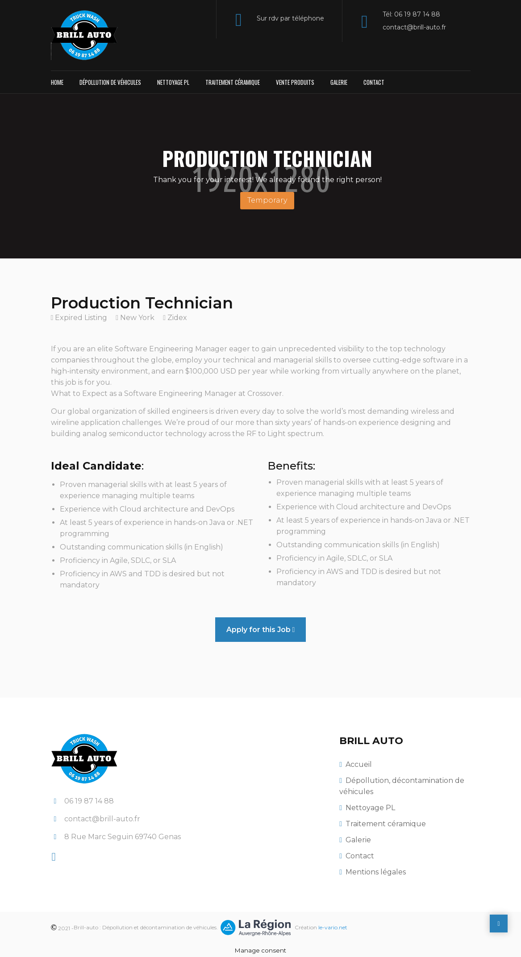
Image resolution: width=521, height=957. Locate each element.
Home (57, 82)
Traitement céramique (232, 82)
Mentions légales (376, 872)
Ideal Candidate (96, 465)
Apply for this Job (260, 629)
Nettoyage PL (173, 82)
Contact (373, 82)
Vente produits (295, 82)
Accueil (359, 764)
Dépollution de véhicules (110, 82)
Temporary (267, 200)
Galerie (338, 82)
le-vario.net (332, 927)
